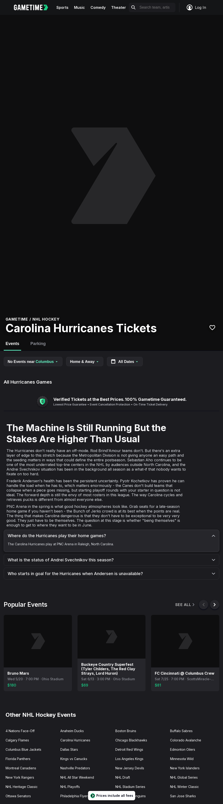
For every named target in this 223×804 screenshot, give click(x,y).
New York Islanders (185, 768)
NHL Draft (122, 777)
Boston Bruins (125, 731)
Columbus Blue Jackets (23, 749)
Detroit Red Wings (129, 749)
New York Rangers (20, 777)
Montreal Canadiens (21, 768)
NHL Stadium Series (130, 787)
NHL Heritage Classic (22, 787)
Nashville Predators (75, 768)
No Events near (33, 361)
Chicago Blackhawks (131, 740)
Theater (118, 7)
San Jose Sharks (183, 796)
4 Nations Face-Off (20, 731)
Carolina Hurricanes (75, 740)
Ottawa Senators (18, 796)
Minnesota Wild (182, 759)
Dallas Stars (69, 749)
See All (185, 605)
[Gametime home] (34, 7)
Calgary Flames (17, 740)
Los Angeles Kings (129, 759)
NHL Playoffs (70, 787)
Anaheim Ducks (72, 731)
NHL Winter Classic (184, 787)
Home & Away (84, 362)
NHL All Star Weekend (77, 777)
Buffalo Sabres (181, 731)
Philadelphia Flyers (74, 796)
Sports (62, 7)
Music (79, 7)
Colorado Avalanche (185, 740)
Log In (196, 7)
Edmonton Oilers (182, 749)
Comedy (98, 7)
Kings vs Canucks (73, 759)
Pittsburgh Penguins (130, 796)
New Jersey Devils (129, 768)
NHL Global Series (184, 777)
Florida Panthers (18, 759)
